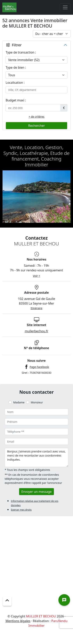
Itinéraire (36, 308)
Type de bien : (16, 67)
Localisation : (15, 82)
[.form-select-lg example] (36, 60)
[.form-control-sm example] (33, 107)
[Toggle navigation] (65, 7)
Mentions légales (17, 621)
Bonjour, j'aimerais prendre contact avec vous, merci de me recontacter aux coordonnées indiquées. (36, 457)
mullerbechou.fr (36, 331)
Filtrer (14, 45)
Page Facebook (39, 367)
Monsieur (37, 402)
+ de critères (36, 116)
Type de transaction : (21, 52)
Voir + (36, 276)
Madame (19, 402)
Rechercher (36, 125)
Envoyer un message (36, 491)
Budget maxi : (16, 100)
